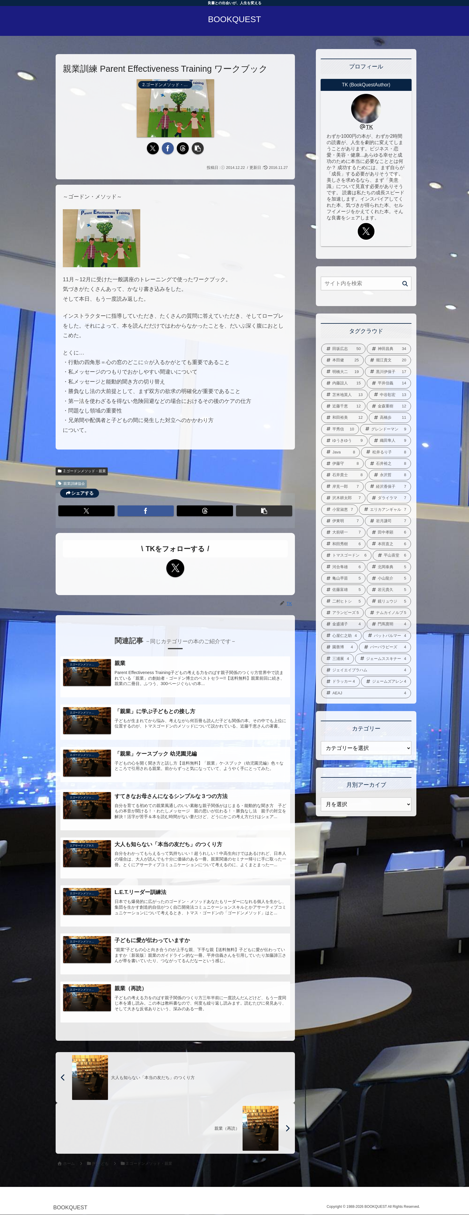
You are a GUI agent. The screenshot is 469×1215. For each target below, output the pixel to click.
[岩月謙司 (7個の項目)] (388, 521)
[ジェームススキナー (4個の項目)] (383, 659)
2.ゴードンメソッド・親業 (81, 471)
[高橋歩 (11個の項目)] (390, 417)
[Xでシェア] (153, 148)
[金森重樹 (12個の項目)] (389, 406)
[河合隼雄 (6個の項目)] (343, 567)
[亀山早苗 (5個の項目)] (343, 578)
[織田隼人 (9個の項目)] (390, 440)
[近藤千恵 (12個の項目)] (343, 406)
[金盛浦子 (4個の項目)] (343, 624)
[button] (198, 148)
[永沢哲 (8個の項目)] (390, 475)
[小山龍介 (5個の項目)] (389, 578)
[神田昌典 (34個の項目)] (389, 349)
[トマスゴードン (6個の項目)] (346, 555)
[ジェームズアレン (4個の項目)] (386, 681)
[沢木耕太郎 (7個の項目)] (343, 498)
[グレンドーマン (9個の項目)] (385, 429)
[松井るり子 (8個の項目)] (386, 452)
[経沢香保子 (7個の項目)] (388, 487)
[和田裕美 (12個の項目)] (344, 417)
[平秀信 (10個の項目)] (340, 429)
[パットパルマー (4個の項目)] (387, 636)
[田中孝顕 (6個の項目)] (389, 532)
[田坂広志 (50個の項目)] (343, 349)
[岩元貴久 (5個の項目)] (389, 590)
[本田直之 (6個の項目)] (389, 544)
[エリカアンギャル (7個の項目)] (385, 510)
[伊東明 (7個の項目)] (342, 521)
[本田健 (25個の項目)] (342, 360)
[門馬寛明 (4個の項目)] (389, 624)
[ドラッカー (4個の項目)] (340, 681)
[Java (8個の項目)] (340, 452)
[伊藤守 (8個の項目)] (342, 464)
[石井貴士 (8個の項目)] (344, 475)
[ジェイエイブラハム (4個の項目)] (366, 670)
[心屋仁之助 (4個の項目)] (341, 636)
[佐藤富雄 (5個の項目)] (343, 590)
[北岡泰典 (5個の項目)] (389, 567)
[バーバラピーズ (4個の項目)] (385, 647)
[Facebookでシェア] (168, 148)
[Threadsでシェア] (183, 148)
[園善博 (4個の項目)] (339, 647)
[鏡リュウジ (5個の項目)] (389, 601)
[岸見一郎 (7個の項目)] (342, 487)
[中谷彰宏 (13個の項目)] (390, 395)
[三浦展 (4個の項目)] (337, 659)
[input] (366, 283)
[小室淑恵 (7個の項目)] (339, 510)
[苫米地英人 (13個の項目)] (344, 395)
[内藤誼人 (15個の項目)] (343, 383)
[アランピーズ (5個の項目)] (342, 613)
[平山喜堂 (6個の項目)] (392, 555)
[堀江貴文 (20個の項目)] (388, 360)
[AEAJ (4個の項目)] (366, 693)
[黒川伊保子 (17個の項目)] (388, 372)
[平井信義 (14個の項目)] (389, 383)
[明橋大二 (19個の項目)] (342, 372)
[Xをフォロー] (175, 568)
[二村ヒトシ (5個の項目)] (343, 601)
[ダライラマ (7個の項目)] (389, 498)
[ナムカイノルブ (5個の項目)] (388, 613)
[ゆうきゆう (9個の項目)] (344, 440)
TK (369, 127)
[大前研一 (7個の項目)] (343, 532)
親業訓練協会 (71, 484)
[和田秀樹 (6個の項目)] (343, 544)
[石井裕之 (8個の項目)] (388, 464)
